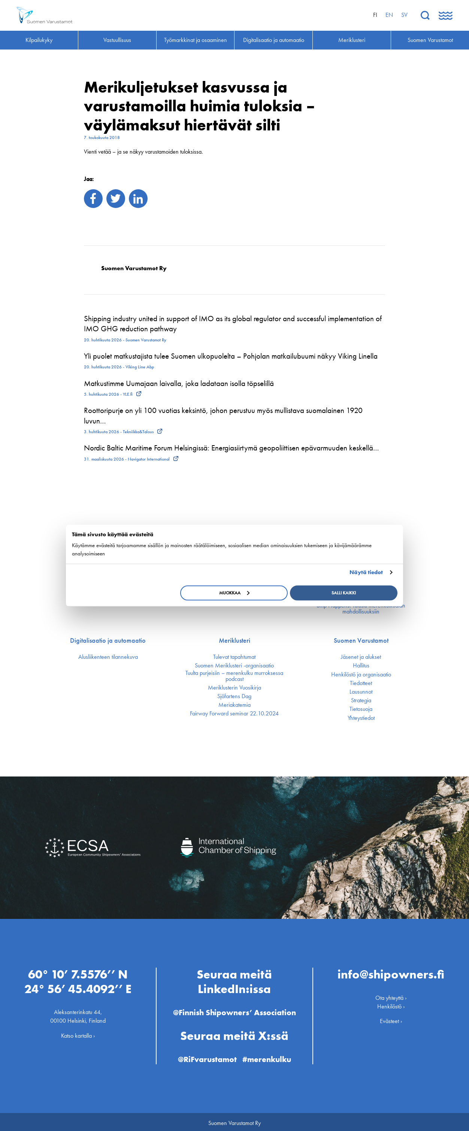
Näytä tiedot (366, 572)
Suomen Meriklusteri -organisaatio (234, 666)
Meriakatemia (234, 705)
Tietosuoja (361, 709)
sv (404, 15)
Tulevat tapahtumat (234, 657)
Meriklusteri (234, 640)
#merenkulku (268, 1056)
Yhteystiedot (361, 718)
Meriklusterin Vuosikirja (234, 688)
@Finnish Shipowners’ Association (234, 1010)
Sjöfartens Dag (234, 696)
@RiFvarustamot (206, 1056)
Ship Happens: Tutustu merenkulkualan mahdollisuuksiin (361, 609)
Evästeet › (391, 1019)
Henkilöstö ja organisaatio (361, 675)
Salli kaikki (344, 593)
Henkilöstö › (391, 1004)
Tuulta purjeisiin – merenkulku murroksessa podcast (234, 676)
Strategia (361, 700)
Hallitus (361, 666)
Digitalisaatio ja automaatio (108, 640)
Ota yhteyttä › (391, 995)
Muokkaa (234, 593)
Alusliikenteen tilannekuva (108, 657)
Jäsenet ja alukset (361, 657)
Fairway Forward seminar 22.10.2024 (234, 714)
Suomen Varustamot (361, 640)
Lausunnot (361, 692)
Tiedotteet (361, 683)
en (389, 15)
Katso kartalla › (78, 1033)
